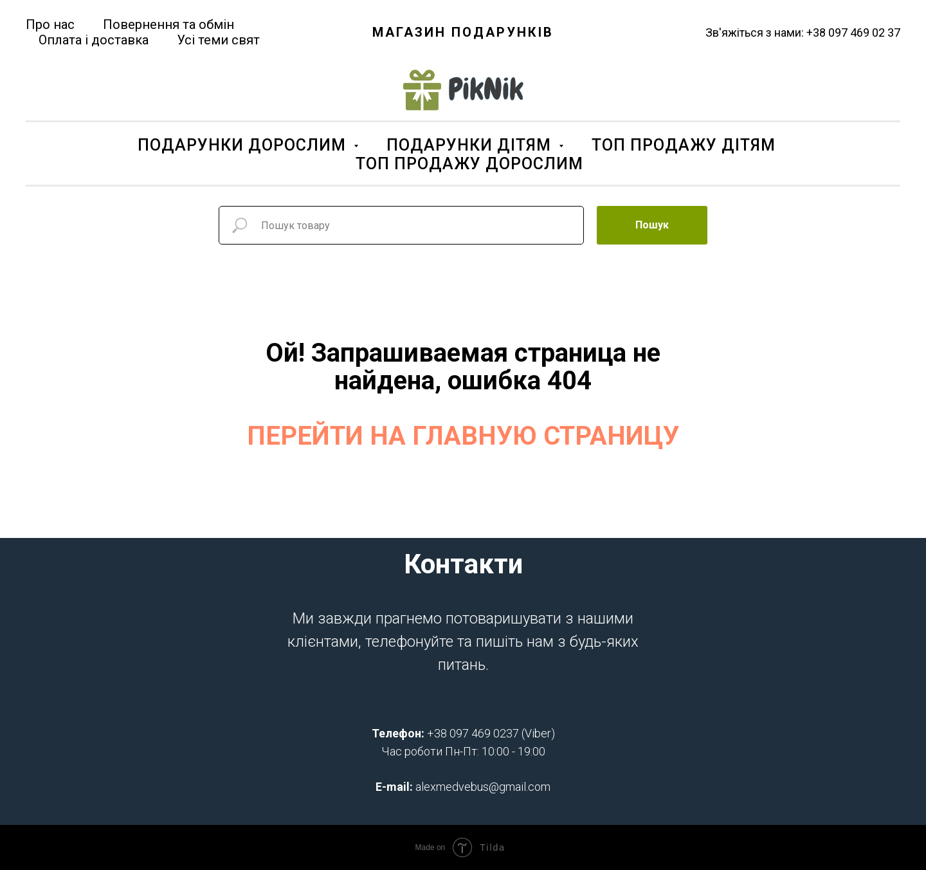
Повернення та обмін (168, 24)
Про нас (50, 24)
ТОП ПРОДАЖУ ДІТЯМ (684, 145)
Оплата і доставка (94, 40)
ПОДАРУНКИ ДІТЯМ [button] (471, 145)
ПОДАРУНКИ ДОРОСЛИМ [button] (244, 145)
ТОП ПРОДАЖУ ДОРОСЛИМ (469, 163)
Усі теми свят (218, 40)
